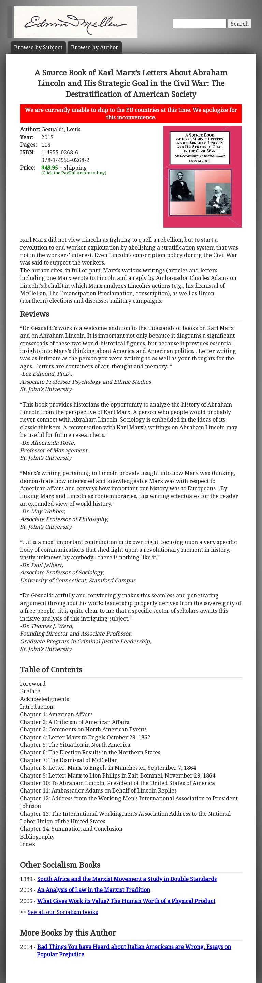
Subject (38, 47)
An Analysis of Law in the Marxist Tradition (93, 890)
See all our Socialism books (63, 912)
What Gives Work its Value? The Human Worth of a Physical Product (126, 901)
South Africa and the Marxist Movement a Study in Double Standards (127, 879)
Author (94, 47)
